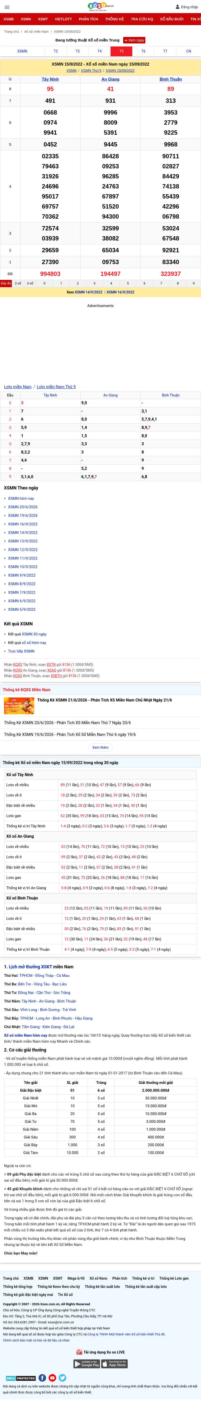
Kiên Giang (52, 1027)
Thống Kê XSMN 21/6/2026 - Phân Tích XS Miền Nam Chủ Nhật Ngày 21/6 (104, 700)
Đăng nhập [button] (187, 7)
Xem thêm (100, 747)
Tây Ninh (50, 79)
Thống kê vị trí (143, 1278)
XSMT (43, 19)
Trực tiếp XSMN (21, 651)
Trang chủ (11, 1278)
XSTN (51, 665)
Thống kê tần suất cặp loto (146, 1287)
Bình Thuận (171, 79)
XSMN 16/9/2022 (120, 292)
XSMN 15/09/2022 (120, 71)
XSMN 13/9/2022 (23, 541)
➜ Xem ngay (134, 40)
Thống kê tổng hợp (17, 1287)
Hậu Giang (84, 1018)
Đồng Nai (26, 992)
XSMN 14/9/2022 (89, 292)
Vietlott (63, 19)
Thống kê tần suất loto (102, 1287)
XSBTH (56, 676)
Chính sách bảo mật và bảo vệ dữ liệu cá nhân (36, 1340)
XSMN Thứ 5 (91, 71)
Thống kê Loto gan (174, 1278)
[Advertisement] (100, 344)
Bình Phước (62, 1018)
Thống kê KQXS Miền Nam (26, 689)
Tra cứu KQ (142, 19)
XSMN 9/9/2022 (22, 575)
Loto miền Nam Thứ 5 (56, 386)
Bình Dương (50, 1010)
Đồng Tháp (44, 975)
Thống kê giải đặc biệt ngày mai (28, 1295)
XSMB (9, 19)
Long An (43, 1018)
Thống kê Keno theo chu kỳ (58, 1287)
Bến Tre (24, 984)
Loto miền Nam (17, 386)
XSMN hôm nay (21, 498)
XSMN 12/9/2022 (23, 549)
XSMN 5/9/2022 (22, 609)
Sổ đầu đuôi (171, 19)
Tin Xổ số (65, 1295)
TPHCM (25, 975)
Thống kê (114, 19)
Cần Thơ (43, 992)
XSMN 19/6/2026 (23, 515)
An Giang (110, 79)
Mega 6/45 (76, 1278)
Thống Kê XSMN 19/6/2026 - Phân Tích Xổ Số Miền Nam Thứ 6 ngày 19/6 (70, 734)
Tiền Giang (31, 1027)
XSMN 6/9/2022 (22, 601)
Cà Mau (63, 975)
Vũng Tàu (41, 984)
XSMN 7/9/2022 (22, 592)
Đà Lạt (68, 1027)
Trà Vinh (69, 1010)
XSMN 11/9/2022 (23, 558)
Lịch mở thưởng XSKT (30, 966)
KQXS (17, 665)
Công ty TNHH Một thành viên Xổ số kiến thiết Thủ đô (126, 1334)
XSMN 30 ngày (34, 634)
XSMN (26, 19)
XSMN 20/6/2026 (23, 507)
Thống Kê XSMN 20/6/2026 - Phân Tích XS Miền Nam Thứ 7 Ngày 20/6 (67, 722)
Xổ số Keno (99, 1278)
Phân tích (88, 19)
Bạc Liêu (59, 984)
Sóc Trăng (61, 992)
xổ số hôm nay (34, 642)
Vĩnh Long (28, 1010)
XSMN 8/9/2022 (22, 584)
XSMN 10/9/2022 (23, 567)
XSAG (51, 670)
